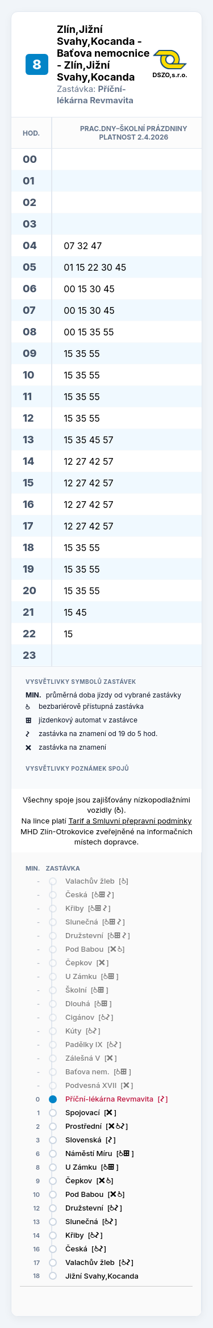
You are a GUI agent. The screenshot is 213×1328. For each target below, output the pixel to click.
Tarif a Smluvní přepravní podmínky (129, 820)
